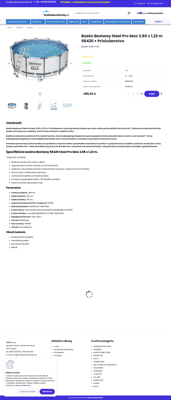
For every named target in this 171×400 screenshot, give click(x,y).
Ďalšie (158, 21)
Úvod (10, 27)
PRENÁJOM (73, 22)
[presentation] (9, 63)
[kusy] (133, 93)
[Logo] (20, 13)
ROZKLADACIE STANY (17, 22)
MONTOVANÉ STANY (56, 22)
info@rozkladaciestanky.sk (24, 355)
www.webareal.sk (95, 397)
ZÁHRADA (36, 22)
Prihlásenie (141, 3)
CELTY (84, 22)
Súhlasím (47, 391)
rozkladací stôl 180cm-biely (101, 289)
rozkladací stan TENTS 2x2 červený (64, 296)
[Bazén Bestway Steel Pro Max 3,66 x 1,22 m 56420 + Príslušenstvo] (40, 57)
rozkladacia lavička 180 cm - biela (144, 290)
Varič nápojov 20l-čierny (18, 297)
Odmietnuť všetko (28, 391)
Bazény (30, 27)
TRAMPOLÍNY (96, 22)
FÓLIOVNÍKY (138, 22)
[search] (111, 14)
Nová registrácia (156, 3)
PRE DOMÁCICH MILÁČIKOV (118, 22)
